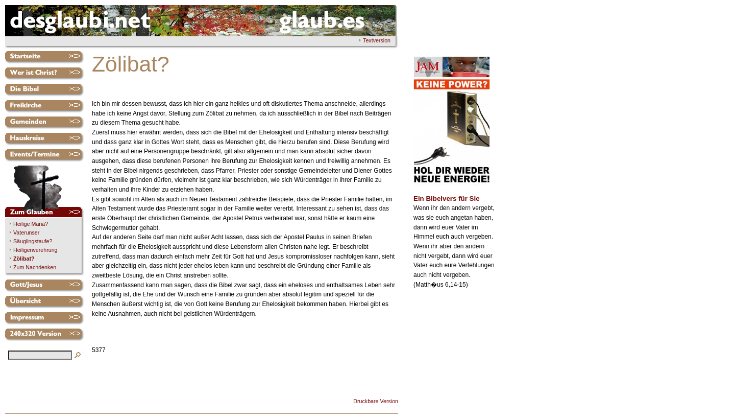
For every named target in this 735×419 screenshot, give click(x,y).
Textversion (376, 40)
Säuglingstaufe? (32, 241)
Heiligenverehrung (35, 250)
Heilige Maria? (30, 224)
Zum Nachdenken (34, 267)
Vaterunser (26, 232)
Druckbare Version (375, 401)
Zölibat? (23, 258)
